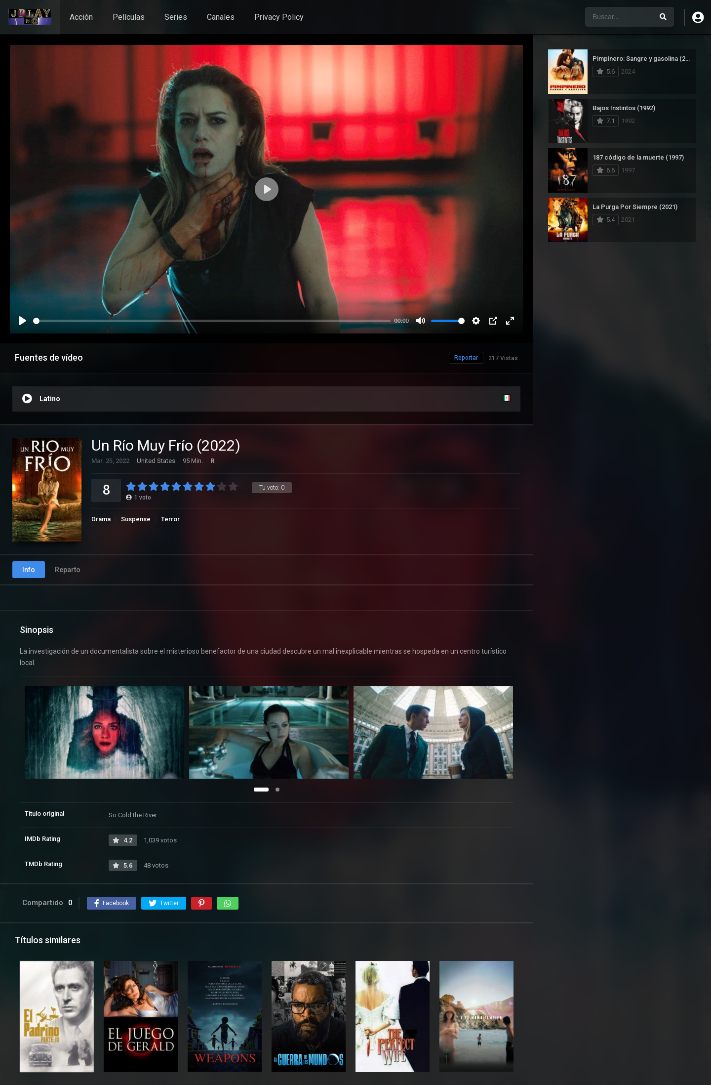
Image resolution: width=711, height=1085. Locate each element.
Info (28, 570)
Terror (170, 519)
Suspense (136, 519)
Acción (81, 17)
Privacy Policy (279, 17)
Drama (101, 519)
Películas (129, 17)
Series (175, 17)
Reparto (67, 570)
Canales (221, 17)
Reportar (466, 357)
